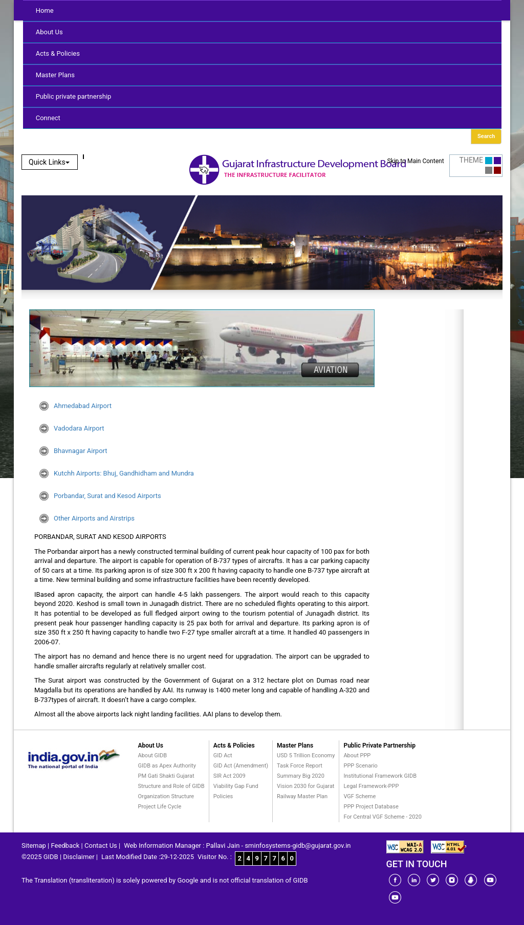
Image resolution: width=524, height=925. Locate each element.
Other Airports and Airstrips (94, 518)
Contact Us (100, 845)
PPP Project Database (370, 806)
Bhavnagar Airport (80, 451)
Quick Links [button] (49, 162)
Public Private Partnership (379, 745)
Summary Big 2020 (300, 776)
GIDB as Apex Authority (167, 765)
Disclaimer (78, 857)
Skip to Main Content (415, 161)
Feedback (65, 845)
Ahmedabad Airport (83, 406)
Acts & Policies (58, 53)
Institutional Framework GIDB (380, 776)
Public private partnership (74, 96)
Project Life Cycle (160, 806)
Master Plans (55, 75)
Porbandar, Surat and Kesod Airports (107, 496)
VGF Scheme (359, 796)
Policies (223, 796)
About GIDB (152, 755)
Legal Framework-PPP (371, 786)
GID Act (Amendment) (240, 765)
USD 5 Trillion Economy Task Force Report (306, 760)
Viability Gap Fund (235, 786)
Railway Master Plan (302, 796)
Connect (48, 118)
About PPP (356, 755)
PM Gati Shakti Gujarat (166, 776)
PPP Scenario (360, 765)
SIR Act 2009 (229, 776)
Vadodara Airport (79, 428)
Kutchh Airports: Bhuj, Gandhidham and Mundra (124, 473)
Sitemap (33, 845)
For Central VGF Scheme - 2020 (382, 817)
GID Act (222, 755)
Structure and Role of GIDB (171, 786)
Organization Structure (166, 796)
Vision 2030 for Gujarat (305, 786)
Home (45, 10)
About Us (49, 32)
